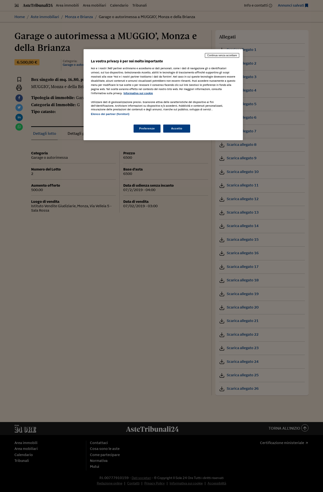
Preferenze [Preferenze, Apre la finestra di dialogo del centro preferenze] (147, 128)
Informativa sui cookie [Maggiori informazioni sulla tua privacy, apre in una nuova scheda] (138, 93)
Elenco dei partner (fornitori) (110, 114)
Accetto (176, 128)
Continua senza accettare (222, 55)
